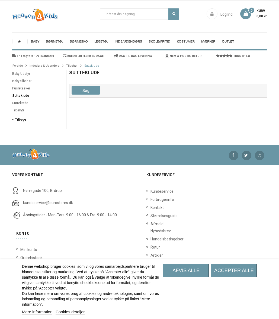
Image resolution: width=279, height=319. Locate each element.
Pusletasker (21, 88)
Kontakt (153, 207)
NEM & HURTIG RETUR (183, 56)
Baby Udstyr (21, 74)
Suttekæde (20, 103)
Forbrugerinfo (153, 199)
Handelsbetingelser (153, 239)
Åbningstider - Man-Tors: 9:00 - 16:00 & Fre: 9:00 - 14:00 (70, 215)
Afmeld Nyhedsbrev (153, 227)
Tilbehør (18, 110)
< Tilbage (19, 119)
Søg (173, 13)
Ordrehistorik (31, 258)
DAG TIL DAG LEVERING (133, 56)
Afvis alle (186, 270)
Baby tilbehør (21, 81)
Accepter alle (234, 270)
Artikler (153, 255)
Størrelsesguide (153, 216)
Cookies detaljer (70, 312)
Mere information (37, 312)
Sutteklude (20, 96)
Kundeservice (153, 191)
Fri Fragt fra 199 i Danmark (33, 56)
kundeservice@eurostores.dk (48, 203)
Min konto (28, 249)
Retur (153, 247)
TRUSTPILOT (234, 56)
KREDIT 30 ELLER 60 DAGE (83, 56)
